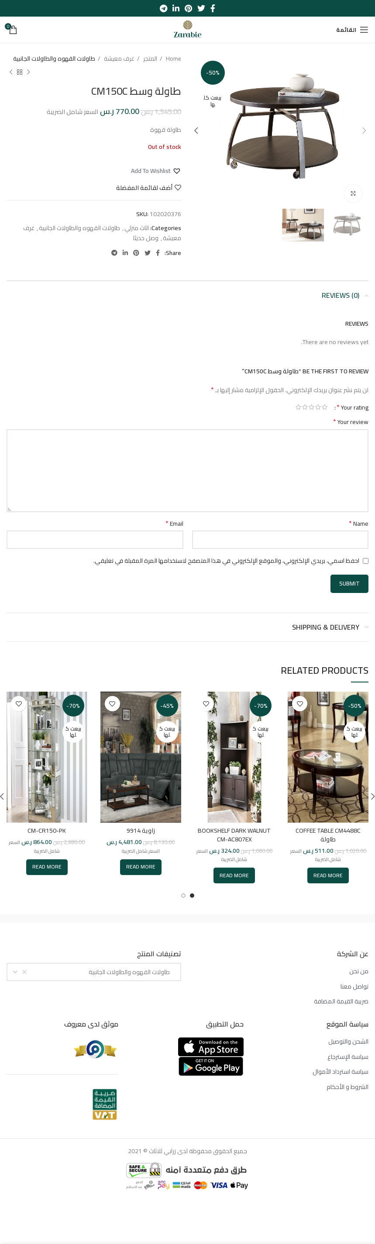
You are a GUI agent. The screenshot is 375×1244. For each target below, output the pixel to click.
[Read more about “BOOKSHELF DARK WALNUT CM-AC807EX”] (234, 875)
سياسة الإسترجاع (347, 1057)
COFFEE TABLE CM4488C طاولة (328, 835)
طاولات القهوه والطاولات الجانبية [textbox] (131, 972)
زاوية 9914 (141, 830)
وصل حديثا (145, 238)
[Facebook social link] (213, 8)
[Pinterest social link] (188, 8)
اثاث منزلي (136, 228)
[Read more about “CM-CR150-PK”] (47, 867)
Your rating (352, 406)
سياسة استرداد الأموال (340, 1072)
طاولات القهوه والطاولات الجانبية (54, 58)
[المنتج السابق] (28, 72)
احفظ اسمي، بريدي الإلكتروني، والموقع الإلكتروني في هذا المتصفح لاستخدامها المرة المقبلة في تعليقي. (226, 560)
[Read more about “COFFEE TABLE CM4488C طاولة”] (328, 875)
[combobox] (94, 972)
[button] (156, 171)
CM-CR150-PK (47, 830)
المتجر (149, 58)
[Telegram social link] (163, 8)
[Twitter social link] (201, 8)
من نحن (358, 971)
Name (358, 523)
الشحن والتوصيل (348, 1041)
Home (173, 58)
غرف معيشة (118, 58)
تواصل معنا (354, 986)
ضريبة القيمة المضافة (341, 1001)
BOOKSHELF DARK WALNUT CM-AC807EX (234, 835)
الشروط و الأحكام (347, 1087)
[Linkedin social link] (176, 8)
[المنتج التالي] (11, 72)
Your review (350, 422)
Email (174, 523)
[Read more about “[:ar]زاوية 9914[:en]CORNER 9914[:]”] (141, 867)
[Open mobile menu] (352, 29)
